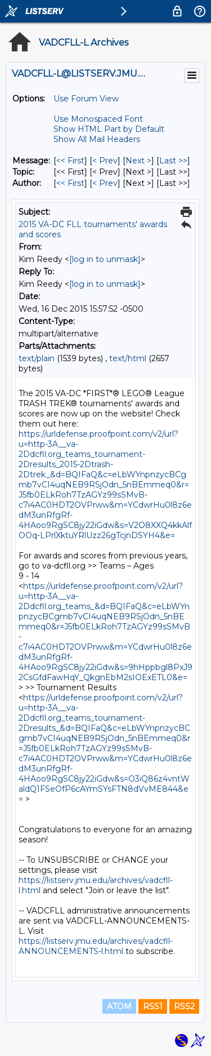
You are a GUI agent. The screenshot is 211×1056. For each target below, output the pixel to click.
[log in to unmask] (105, 259)
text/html (127, 358)
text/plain (37, 358)
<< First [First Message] (70, 161)
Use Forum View (86, 99)
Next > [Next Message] (138, 161)
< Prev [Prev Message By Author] (105, 183)
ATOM (119, 1006)
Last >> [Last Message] (173, 161)
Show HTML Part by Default (108, 129)
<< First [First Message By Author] (70, 183)
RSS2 (184, 1006)
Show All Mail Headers (96, 139)
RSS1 (153, 1006)
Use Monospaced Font (98, 119)
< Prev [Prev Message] (105, 161)
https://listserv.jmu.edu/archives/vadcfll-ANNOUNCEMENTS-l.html (96, 946)
